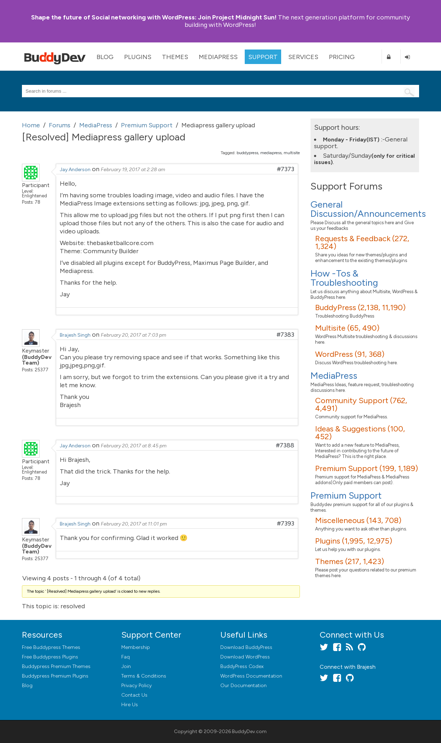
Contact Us (134, 695)
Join (126, 666)
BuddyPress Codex (241, 666)
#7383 (285, 334)
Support (263, 57)
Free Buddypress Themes (51, 647)
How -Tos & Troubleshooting (344, 278)
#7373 (285, 169)
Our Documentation (243, 686)
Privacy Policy (136, 686)
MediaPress (218, 57)
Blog (105, 57)
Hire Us (129, 705)
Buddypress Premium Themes (56, 666)
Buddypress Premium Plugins (55, 676)
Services (303, 57)
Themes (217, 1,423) (349, 561)
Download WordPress (245, 657)
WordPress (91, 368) (349, 354)
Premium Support (346, 495)
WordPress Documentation (251, 676)
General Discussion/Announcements (368, 209)
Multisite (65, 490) (347, 328)
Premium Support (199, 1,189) (366, 468)
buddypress (247, 152)
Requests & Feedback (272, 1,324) (362, 242)
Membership (135, 647)
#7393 (285, 523)
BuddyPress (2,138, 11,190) (360, 307)
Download (246, 647)
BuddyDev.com (249, 732)
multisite (292, 152)
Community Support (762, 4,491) (361, 404)
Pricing (342, 57)
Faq (125, 657)
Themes (175, 57)
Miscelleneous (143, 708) (358, 520)
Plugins (137, 57)
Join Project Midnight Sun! (154, 17)
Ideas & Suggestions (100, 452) (360, 432)
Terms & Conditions (143, 676)
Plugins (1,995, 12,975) (353, 541)
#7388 (285, 445)
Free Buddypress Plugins (50, 657)
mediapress (271, 152)
